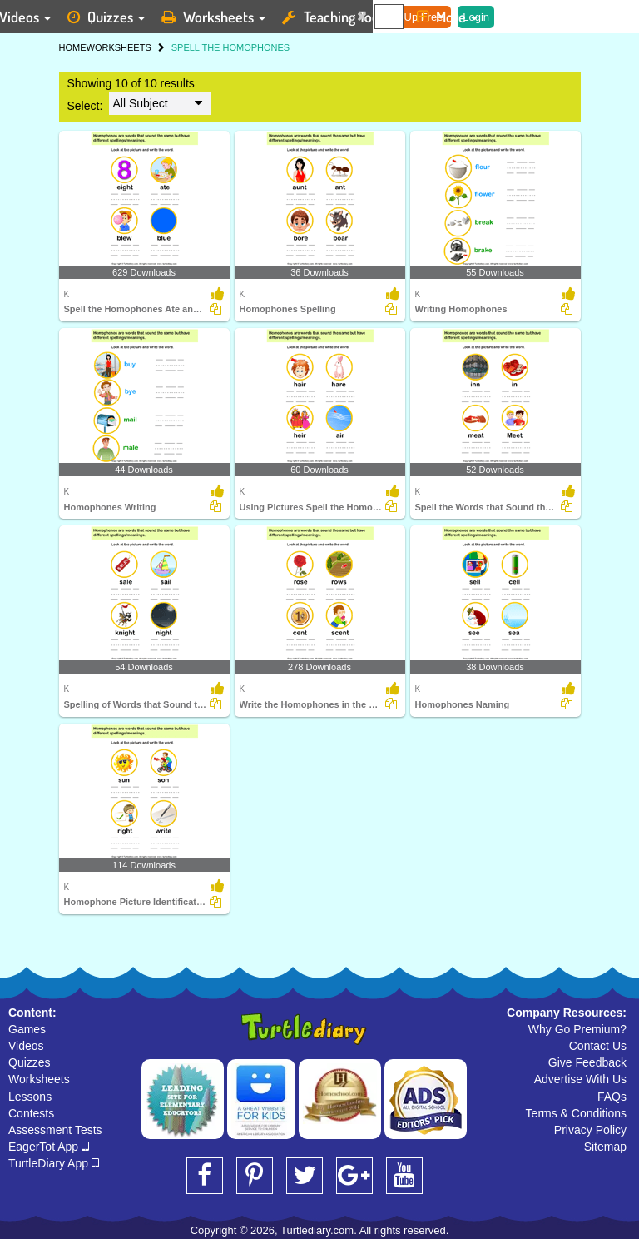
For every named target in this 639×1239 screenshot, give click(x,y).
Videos (26, 1045)
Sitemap (605, 1146)
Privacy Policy (590, 1130)
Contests (31, 1113)
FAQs (612, 1096)
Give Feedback (587, 1062)
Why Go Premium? (577, 1029)
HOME (73, 47)
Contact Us (598, 1045)
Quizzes (29, 1062)
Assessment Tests (55, 1130)
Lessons (30, 1096)
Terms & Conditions (576, 1113)
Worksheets (39, 1079)
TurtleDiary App (53, 1163)
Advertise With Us (580, 1079)
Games (27, 1029)
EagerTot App (48, 1146)
